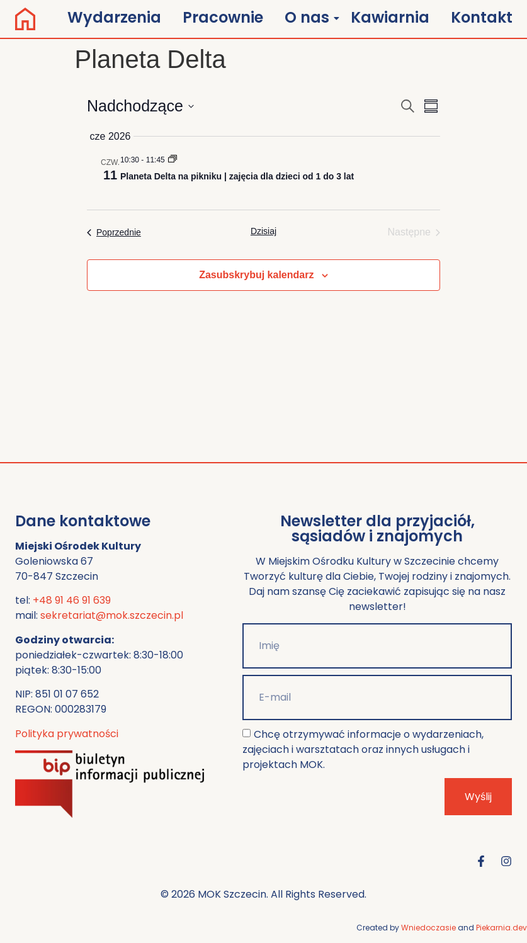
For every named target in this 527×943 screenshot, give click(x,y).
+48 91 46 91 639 (72, 600)
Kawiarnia (390, 17)
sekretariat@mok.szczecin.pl (111, 615)
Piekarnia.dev (501, 927)
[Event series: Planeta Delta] (172, 159)
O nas (309, 17)
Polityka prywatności (66, 733)
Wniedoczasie (428, 927)
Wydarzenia (114, 17)
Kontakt (482, 17)
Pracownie (223, 17)
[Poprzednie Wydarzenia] (114, 232)
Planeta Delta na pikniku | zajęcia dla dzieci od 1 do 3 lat (237, 176)
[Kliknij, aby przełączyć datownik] (140, 106)
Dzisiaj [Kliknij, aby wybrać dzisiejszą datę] (263, 231)
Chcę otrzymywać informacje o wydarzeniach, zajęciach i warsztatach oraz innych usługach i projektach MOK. (362, 749)
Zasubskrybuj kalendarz (256, 274)
